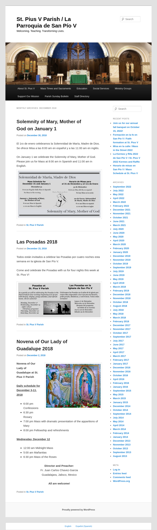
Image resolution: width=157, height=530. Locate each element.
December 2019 (121, 256)
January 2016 (120, 386)
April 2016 (118, 379)
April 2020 (118, 240)
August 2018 (120, 306)
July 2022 (118, 190)
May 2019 (118, 279)
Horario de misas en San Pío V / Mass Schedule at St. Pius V (125, 169)
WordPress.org (121, 481)
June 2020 (118, 232)
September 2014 (122, 413)
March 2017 (119, 356)
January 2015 (120, 402)
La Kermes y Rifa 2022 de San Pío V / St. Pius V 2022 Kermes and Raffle (126, 158)
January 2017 (120, 363)
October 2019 (120, 263)
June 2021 (118, 221)
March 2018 (119, 317)
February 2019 (121, 290)
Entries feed (119, 473)
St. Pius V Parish (34, 225)
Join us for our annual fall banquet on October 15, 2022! (126, 127)
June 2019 (118, 275)
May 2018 (118, 313)
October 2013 (120, 448)
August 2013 (120, 456)
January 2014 (120, 437)
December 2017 (121, 325)
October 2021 (120, 217)
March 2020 (119, 244)
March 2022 (119, 202)
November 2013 (121, 444)
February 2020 (121, 248)
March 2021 (119, 225)
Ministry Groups (123, 88)
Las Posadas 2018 (37, 242)
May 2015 (118, 394)
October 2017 (120, 333)
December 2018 (121, 294)
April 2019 (118, 283)
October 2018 (120, 302)
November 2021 (121, 213)
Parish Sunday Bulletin (57, 96)
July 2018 (118, 310)
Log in (116, 469)
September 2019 (122, 267)
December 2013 (121, 440)
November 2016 (121, 371)
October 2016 (120, 375)
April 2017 (118, 352)
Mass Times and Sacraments (55, 88)
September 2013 (122, 452)
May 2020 (118, 236)
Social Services (101, 88)
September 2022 (122, 186)
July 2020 (118, 229)
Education (82, 88)
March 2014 (119, 429)
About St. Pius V (26, 88)
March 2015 (119, 398)
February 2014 (121, 433)
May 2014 (118, 421)
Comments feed (122, 477)
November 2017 (121, 329)
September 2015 (122, 390)
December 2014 (121, 406)
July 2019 (118, 271)
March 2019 (119, 286)
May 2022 (118, 194)
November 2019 (121, 259)
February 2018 (121, 321)
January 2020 (120, 252)
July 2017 (118, 340)
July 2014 (118, 417)
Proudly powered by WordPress (78, 509)
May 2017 (118, 348)
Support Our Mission (28, 96)
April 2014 (118, 425)
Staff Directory (81, 96)
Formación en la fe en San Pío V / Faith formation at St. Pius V (125, 138)
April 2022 (118, 198)
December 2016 (121, 367)
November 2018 (121, 298)
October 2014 (120, 410)
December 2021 (121, 209)
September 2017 (122, 336)
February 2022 (121, 205)
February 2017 (121, 359)
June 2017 (118, 344)
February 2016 (121, 383)
